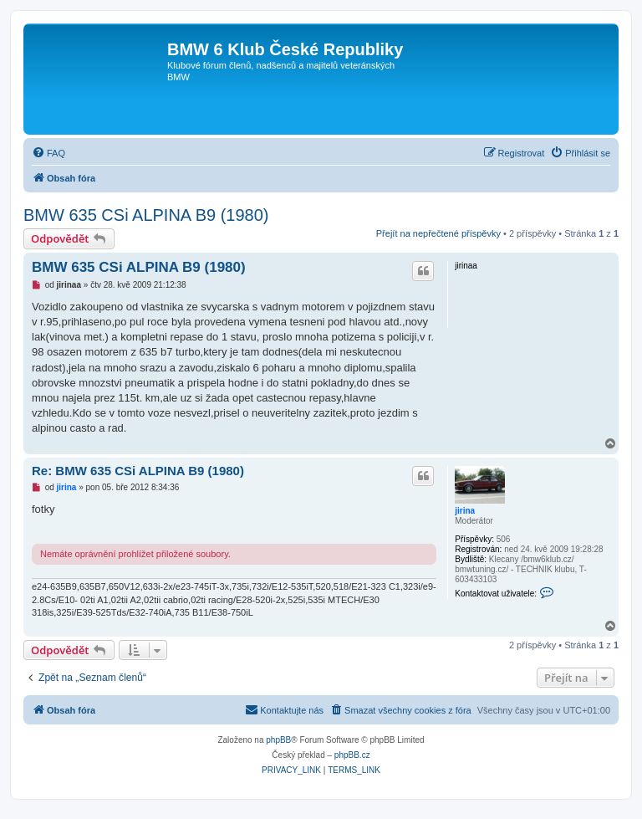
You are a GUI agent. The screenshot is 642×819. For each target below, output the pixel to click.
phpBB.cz (352, 755)
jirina (465, 510)
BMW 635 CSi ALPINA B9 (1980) (145, 215)
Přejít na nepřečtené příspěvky (438, 233)
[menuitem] (48, 153)
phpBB (278, 740)
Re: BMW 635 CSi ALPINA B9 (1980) (138, 470)
